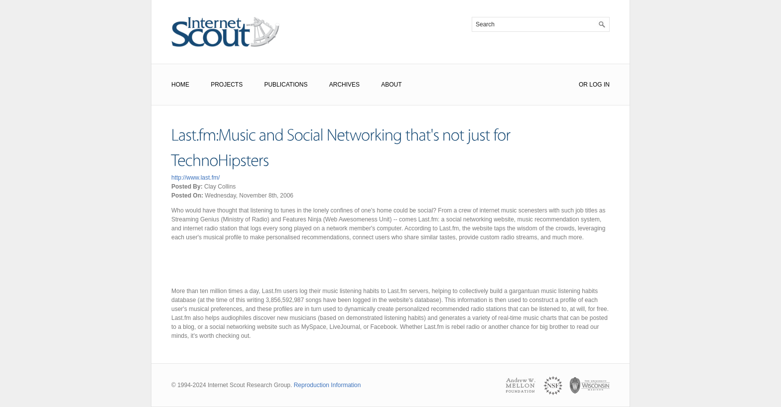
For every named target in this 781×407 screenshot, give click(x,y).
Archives (344, 84)
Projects (227, 84)
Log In (599, 84)
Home (180, 84)
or (583, 84)
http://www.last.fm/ (195, 177)
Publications (285, 84)
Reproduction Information (327, 385)
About (391, 84)
